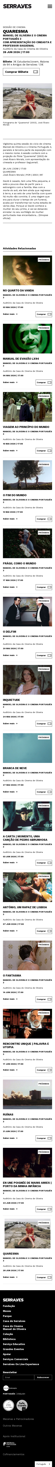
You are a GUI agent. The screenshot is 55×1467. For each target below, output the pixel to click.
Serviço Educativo (14, 1344)
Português (41, 1464)
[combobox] (43, 1464)
